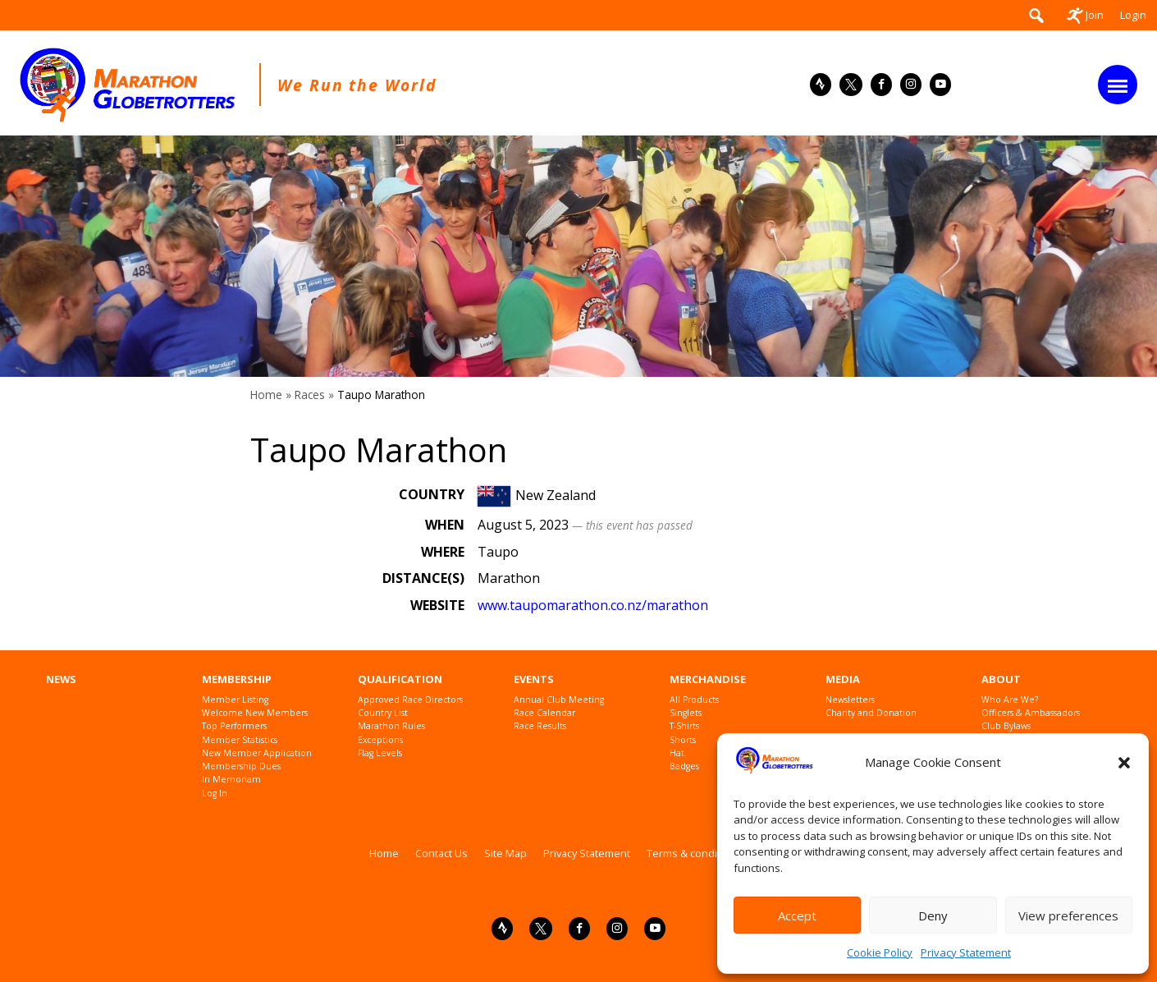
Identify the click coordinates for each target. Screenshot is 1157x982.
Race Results (540, 726)
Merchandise (708, 679)
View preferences (1068, 915)
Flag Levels (380, 753)
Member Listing (235, 700)
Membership (237, 679)
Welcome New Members (255, 713)
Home (266, 394)
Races (310, 394)
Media (842, 679)
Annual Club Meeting (559, 700)
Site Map (505, 853)
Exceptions (380, 740)
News (61, 679)
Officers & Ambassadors (1030, 713)
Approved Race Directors (410, 700)
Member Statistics (239, 740)
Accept (797, 915)
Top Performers (234, 726)
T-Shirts (684, 726)
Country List (383, 713)
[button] (1124, 763)
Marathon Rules (391, 726)
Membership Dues (241, 766)
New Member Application (257, 753)
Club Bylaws (1006, 726)
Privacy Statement (966, 952)
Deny (933, 915)
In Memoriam (231, 779)
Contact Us (441, 853)
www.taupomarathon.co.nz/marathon (593, 605)
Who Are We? (1009, 700)
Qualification (400, 679)
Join (1085, 14)
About (1001, 679)
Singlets (686, 713)
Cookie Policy (879, 952)
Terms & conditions (694, 853)
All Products (694, 700)
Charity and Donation (871, 713)
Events (534, 679)
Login (1133, 14)
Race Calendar (544, 713)
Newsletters (850, 700)
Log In (214, 793)
